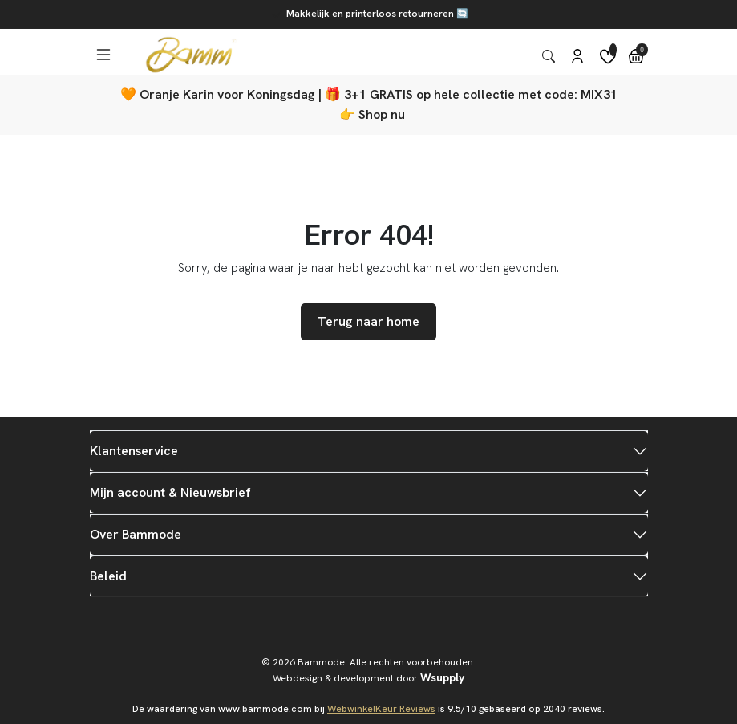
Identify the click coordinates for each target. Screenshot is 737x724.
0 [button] (642, 50)
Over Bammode (135, 534)
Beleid (108, 575)
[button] (102, 55)
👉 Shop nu (372, 114)
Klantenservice (134, 450)
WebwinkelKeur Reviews (381, 708)
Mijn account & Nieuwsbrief (170, 492)
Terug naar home (368, 321)
